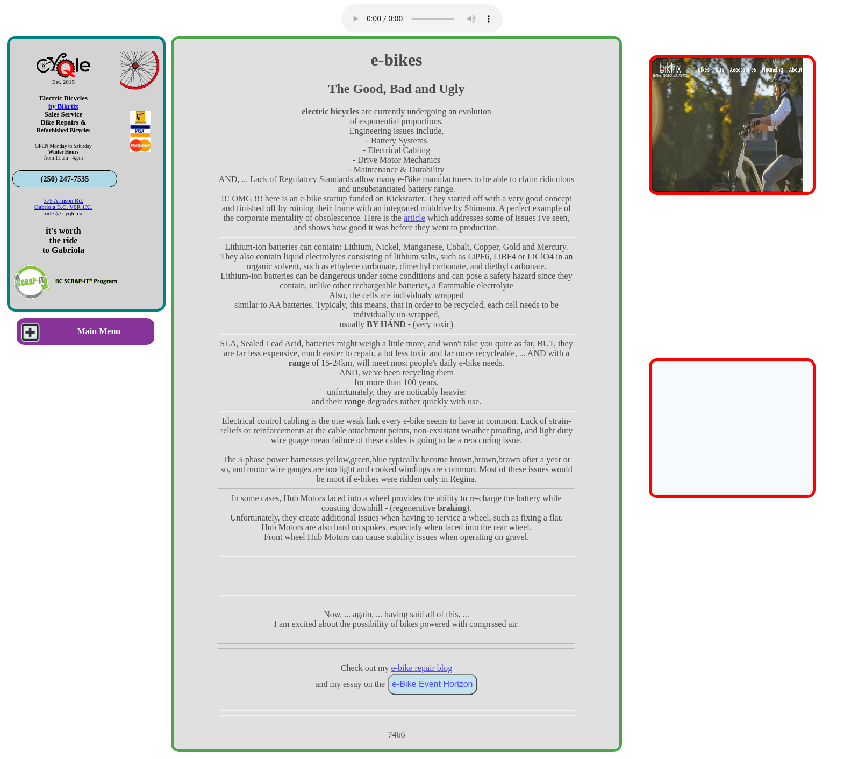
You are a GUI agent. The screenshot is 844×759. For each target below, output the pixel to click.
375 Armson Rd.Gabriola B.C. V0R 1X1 (63, 203)
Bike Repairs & (64, 122)
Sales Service (64, 114)
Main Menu (68, 331)
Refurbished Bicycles (63, 130)
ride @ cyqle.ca (63, 213)
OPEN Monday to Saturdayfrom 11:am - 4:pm (63, 152)
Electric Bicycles (63, 98)
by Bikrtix (63, 106)
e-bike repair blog (422, 668)
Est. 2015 (63, 81)
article (414, 217)
